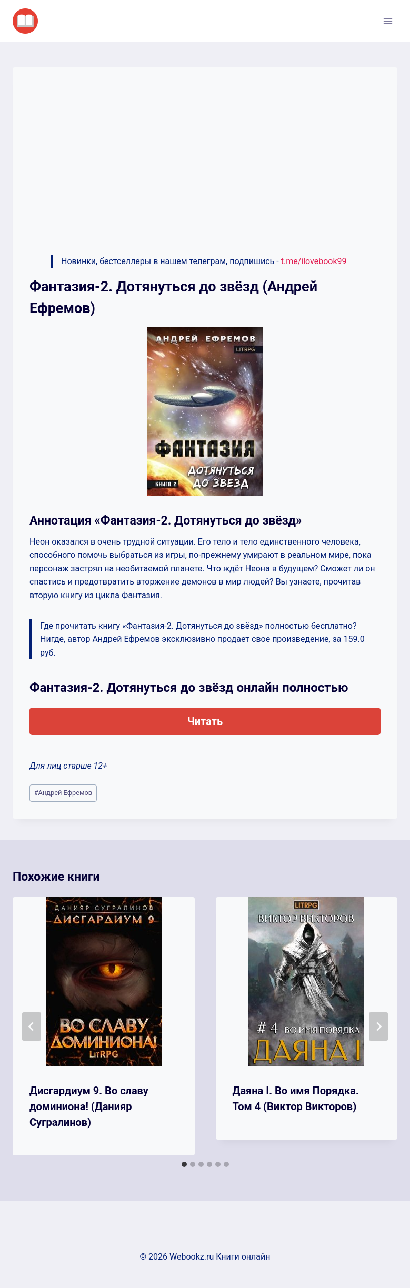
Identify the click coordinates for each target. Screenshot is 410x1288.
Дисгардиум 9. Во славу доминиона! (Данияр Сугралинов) (88, 1106)
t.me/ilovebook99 (314, 261)
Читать (205, 721)
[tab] (184, 1164)
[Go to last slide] (31, 1026)
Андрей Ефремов (63, 793)
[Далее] (378, 1026)
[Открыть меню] (387, 21)
